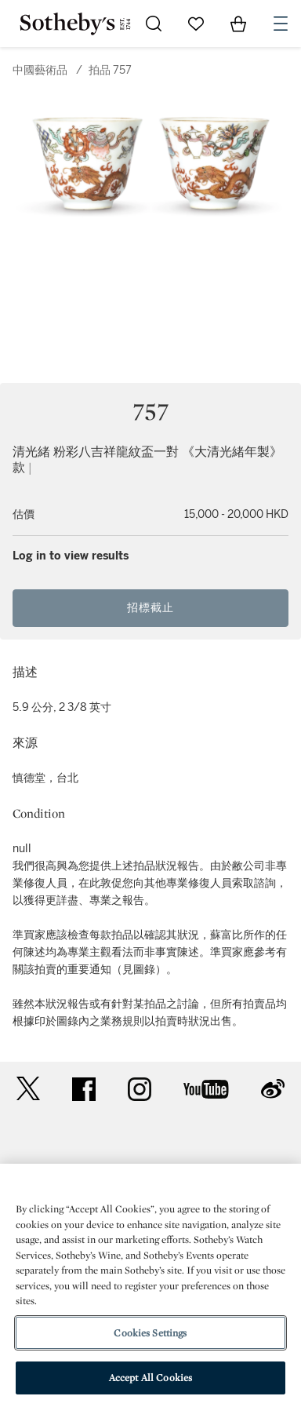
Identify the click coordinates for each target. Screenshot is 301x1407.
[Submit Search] (153, 23)
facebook (84, 1089)
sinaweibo (273, 1089)
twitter (28, 1089)
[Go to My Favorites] (196, 23)
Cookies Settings (150, 1333)
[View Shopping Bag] (238, 23)
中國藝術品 (40, 70)
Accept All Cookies (150, 1377)
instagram (139, 1089)
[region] (150, 1285)
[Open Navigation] (280, 23)
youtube (206, 1089)
